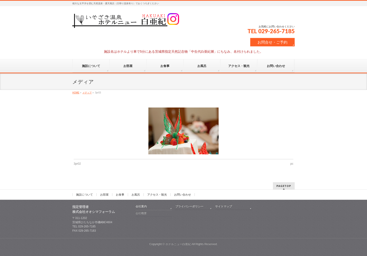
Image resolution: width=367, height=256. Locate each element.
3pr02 (77, 163)
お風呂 (136, 194)
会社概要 (141, 213)
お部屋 (104, 194)
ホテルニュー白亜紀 (178, 244)
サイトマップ (223, 206)
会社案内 (141, 206)
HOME (75, 92)
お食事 (120, 194)
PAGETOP (283, 185)
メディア (87, 92)
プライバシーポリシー (189, 206)
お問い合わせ (182, 194)
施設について (84, 194)
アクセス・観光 (157, 194)
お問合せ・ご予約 (272, 42)
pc (292, 163)
